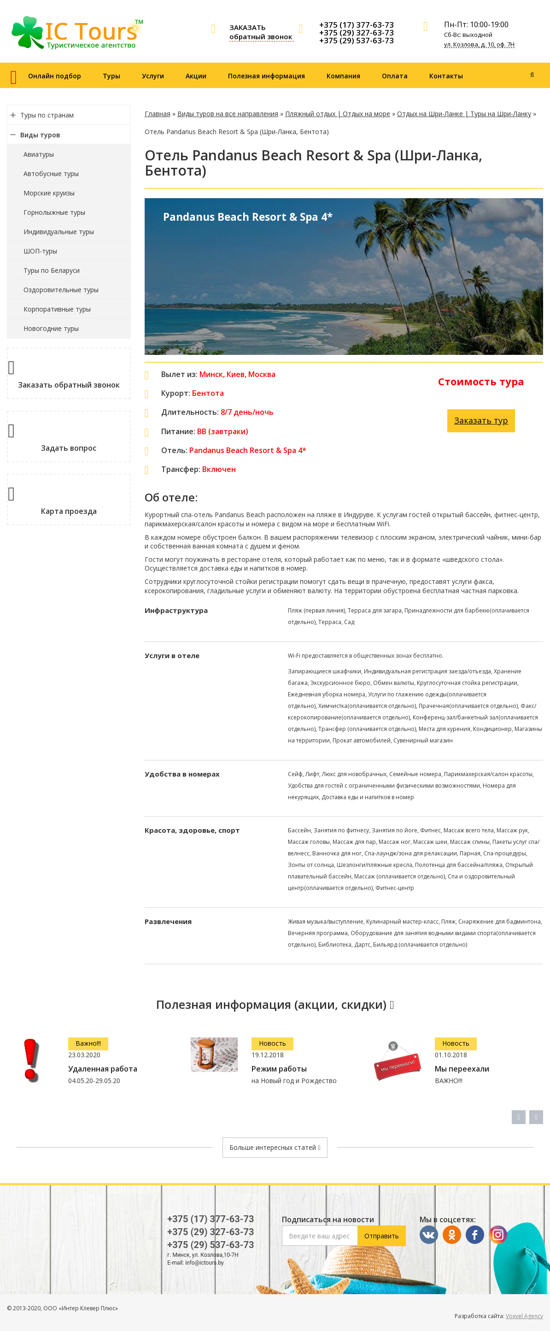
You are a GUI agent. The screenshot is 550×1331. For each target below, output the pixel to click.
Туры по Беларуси (51, 270)
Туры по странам (47, 115)
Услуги (153, 75)
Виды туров (40, 134)
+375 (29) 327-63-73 (356, 32)
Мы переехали (462, 1069)
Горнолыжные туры (54, 212)
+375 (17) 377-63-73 (356, 24)
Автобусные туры (51, 173)
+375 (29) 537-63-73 (356, 40)
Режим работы (279, 1069)
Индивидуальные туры (58, 231)
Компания (343, 75)
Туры (111, 75)
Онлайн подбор (54, 75)
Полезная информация (266, 75)
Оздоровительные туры (61, 289)
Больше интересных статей (274, 1147)
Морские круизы (49, 192)
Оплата (395, 75)
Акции (196, 75)
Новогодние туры (51, 328)
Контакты (446, 75)
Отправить (381, 1235)
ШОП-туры (40, 251)
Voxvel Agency (524, 1316)
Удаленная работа (102, 1069)
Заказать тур (481, 420)
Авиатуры (38, 154)
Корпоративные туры (57, 309)
